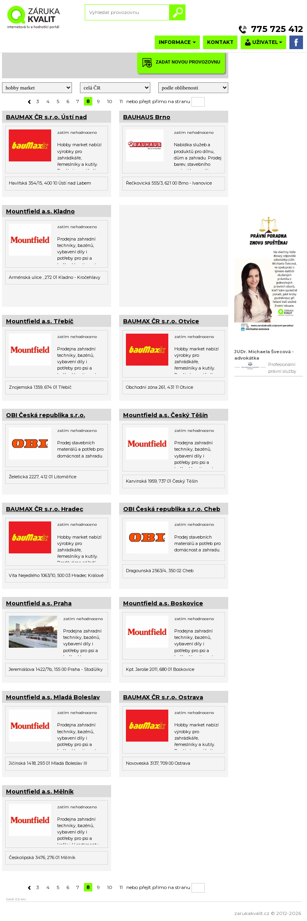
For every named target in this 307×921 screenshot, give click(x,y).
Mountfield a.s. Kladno (40, 211)
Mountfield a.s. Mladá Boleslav (53, 697)
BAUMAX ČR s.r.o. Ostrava (163, 697)
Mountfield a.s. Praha (39, 603)
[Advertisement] (173, 255)
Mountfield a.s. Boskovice (163, 603)
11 (121, 101)
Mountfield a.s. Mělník (40, 791)
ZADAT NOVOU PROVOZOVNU (181, 63)
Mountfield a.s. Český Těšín (165, 415)
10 (109, 101)
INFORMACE (177, 42)
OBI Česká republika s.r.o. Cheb (171, 509)
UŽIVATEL (263, 42)
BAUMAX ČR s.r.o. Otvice (161, 321)
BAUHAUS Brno (146, 117)
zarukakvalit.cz (251, 913)
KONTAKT (220, 42)
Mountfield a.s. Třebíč (40, 321)
